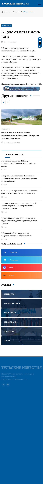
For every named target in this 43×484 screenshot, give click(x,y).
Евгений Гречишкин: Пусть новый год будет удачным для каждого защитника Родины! (19, 221)
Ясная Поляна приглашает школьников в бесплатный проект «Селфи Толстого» (20, 135)
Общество (16, 12)
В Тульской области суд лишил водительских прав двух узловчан (16, 234)
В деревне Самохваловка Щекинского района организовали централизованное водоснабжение (19, 178)
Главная (5, 12)
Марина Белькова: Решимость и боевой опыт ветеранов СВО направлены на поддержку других (18, 206)
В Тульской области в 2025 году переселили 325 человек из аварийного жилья (18, 163)
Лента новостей (14, 154)
